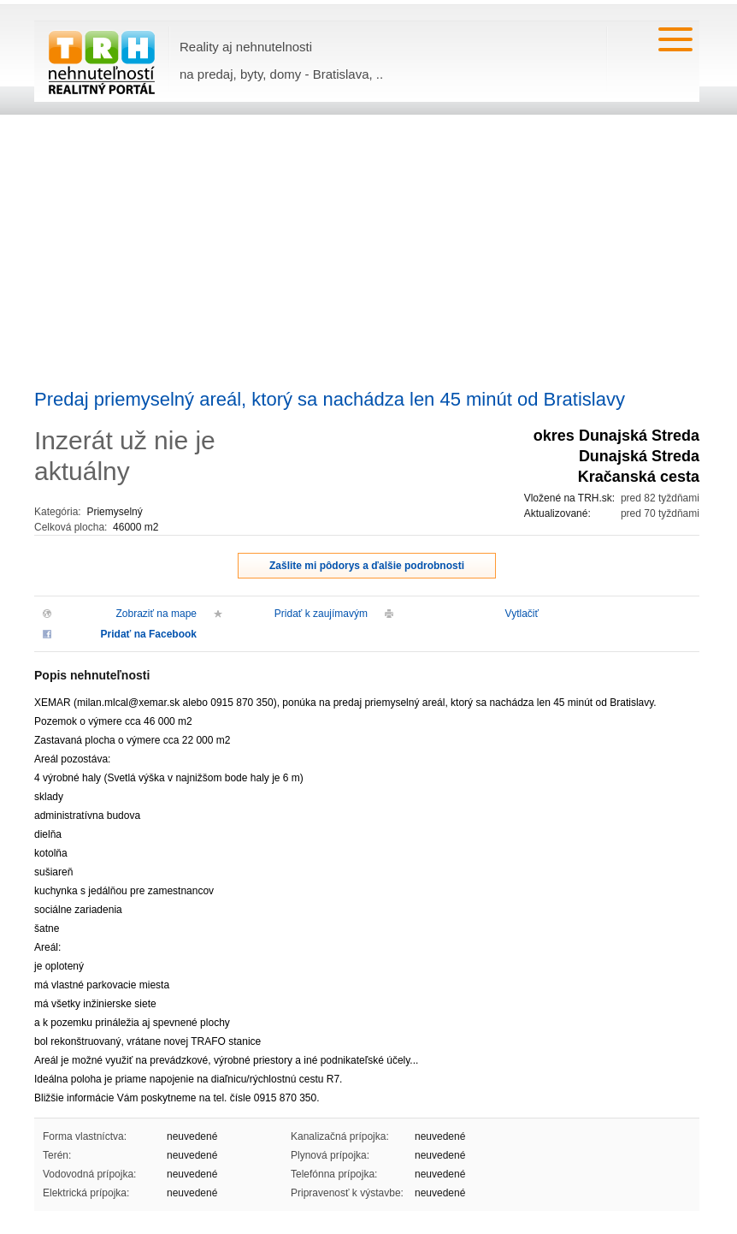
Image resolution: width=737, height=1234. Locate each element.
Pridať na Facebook (149, 634)
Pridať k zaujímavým (321, 614)
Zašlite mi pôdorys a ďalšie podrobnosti (366, 566)
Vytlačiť (522, 614)
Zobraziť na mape (156, 614)
